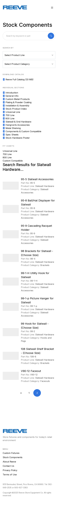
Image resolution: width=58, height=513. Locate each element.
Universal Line (11, 112)
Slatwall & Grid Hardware (17, 121)
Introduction (10, 92)
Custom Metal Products (16, 99)
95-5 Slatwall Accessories (37, 179)
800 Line (8, 118)
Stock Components (12, 457)
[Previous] (21, 393)
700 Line (8, 115)
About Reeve (9, 461)
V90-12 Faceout (31, 371)
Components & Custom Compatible (22, 131)
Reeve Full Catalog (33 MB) (18, 79)
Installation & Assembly (16, 105)
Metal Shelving (12, 128)
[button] (52, 7)
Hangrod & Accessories (16, 125)
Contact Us (8, 466)
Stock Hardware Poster (16, 137)
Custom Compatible (13, 160)
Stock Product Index (15, 108)
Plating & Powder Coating (17, 102)
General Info (10, 96)
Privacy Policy (10, 470)
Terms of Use (10, 474)
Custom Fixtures (11, 453)
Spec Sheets (10, 134)
